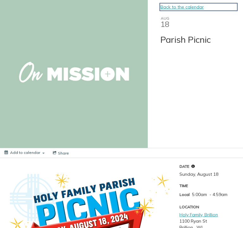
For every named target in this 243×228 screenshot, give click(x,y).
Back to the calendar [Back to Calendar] (182, 7)
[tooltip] (193, 166)
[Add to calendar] (24, 152)
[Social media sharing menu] (60, 153)
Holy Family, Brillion (198, 215)
